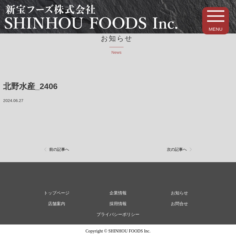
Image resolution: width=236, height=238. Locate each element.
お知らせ (179, 193)
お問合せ (179, 203)
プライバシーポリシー (118, 214)
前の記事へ (59, 149)
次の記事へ (177, 149)
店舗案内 (56, 203)
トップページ (56, 193)
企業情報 (118, 193)
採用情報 (118, 203)
